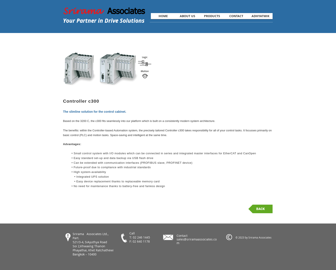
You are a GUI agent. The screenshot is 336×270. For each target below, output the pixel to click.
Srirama (85, 11)
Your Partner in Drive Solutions (103, 20)
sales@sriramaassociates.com (197, 241)
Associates (126, 11)
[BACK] (260, 209)
